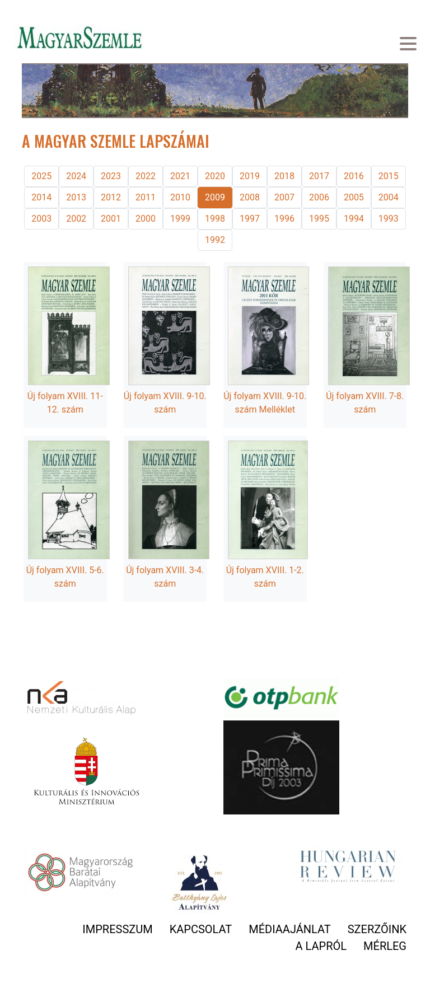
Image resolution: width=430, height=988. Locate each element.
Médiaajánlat (289, 929)
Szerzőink (377, 929)
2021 (180, 176)
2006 (319, 197)
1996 (284, 218)
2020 (215, 176)
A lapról (321, 946)
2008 (250, 197)
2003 (41, 218)
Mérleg (384, 946)
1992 (215, 240)
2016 (354, 176)
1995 (319, 218)
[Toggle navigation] (408, 45)
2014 (41, 197)
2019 (250, 176)
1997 (250, 218)
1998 (215, 218)
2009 (215, 197)
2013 (76, 197)
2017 (319, 176)
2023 (111, 176)
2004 (388, 197)
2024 (76, 176)
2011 (145, 197)
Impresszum (117, 929)
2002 (76, 218)
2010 (180, 197)
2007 (284, 197)
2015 (388, 176)
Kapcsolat (201, 929)
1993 (388, 218)
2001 (111, 218)
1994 (354, 218)
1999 (180, 218)
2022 (145, 176)
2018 (284, 176)
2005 (354, 197)
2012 (111, 197)
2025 (41, 176)
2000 (145, 218)
